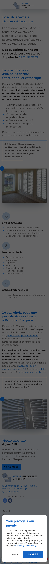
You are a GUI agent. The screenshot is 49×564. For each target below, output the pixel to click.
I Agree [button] (33, 554)
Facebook (29, 546)
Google (18, 546)
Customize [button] (14, 554)
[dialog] (24, 538)
